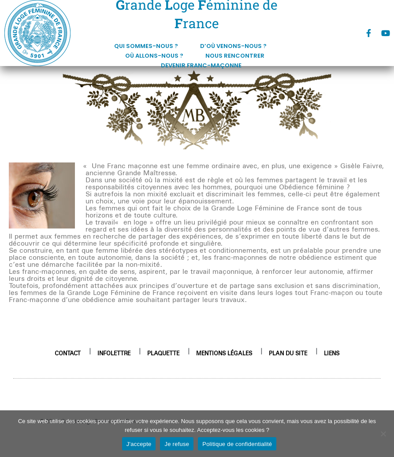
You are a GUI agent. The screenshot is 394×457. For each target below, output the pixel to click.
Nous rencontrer (237, 56)
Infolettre (113, 353)
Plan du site (288, 353)
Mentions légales (224, 353)
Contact (68, 353)
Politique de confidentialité (237, 444)
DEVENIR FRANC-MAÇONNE (201, 65)
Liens (331, 353)
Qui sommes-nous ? (148, 46)
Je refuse (176, 444)
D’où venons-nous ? (235, 46)
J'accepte (139, 444)
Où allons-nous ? (156, 56)
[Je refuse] (383, 433)
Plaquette (163, 353)
